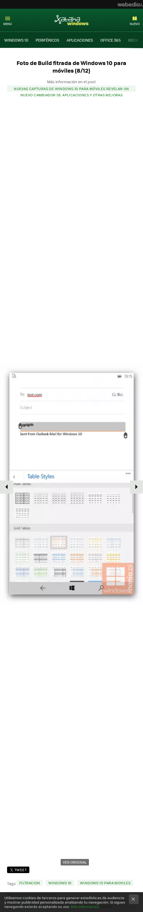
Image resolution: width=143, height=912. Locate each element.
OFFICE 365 (110, 40)
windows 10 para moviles (105, 882)
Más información (85, 906)
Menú (7, 24)
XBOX (133, 40)
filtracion (29, 882)
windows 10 (60, 882)
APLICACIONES (80, 40)
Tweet (20, 869)
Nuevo (135, 24)
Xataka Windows (71, 20)
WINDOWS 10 (16, 40)
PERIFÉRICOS (47, 40)
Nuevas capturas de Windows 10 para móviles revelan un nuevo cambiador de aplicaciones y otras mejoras (71, 89)
